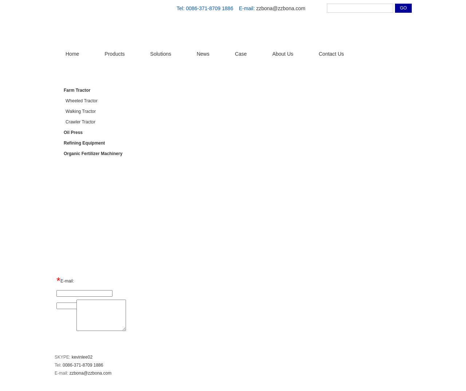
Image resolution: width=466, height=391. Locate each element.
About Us (282, 54)
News (203, 54)
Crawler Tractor (80, 122)
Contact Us (331, 54)
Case (241, 54)
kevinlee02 (82, 357)
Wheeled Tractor (82, 100)
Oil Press (73, 132)
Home (72, 54)
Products (114, 54)
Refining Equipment (84, 143)
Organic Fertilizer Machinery (93, 153)
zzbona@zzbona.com (280, 8)
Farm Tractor (77, 90)
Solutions (160, 54)
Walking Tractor (81, 111)
